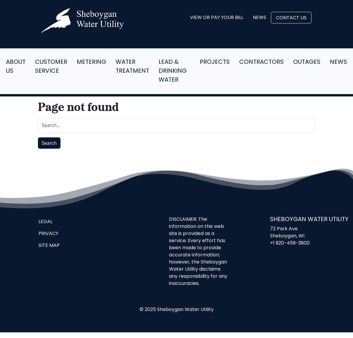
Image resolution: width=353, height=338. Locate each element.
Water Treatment (132, 66)
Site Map (49, 245)
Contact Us (291, 18)
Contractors (261, 62)
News (259, 17)
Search (49, 143)
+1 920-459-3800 (290, 243)
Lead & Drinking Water (173, 71)
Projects (215, 62)
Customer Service (51, 66)
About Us (15, 66)
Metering (91, 62)
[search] (176, 125)
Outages (306, 62)
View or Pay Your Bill (216, 17)
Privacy (48, 233)
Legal (45, 222)
